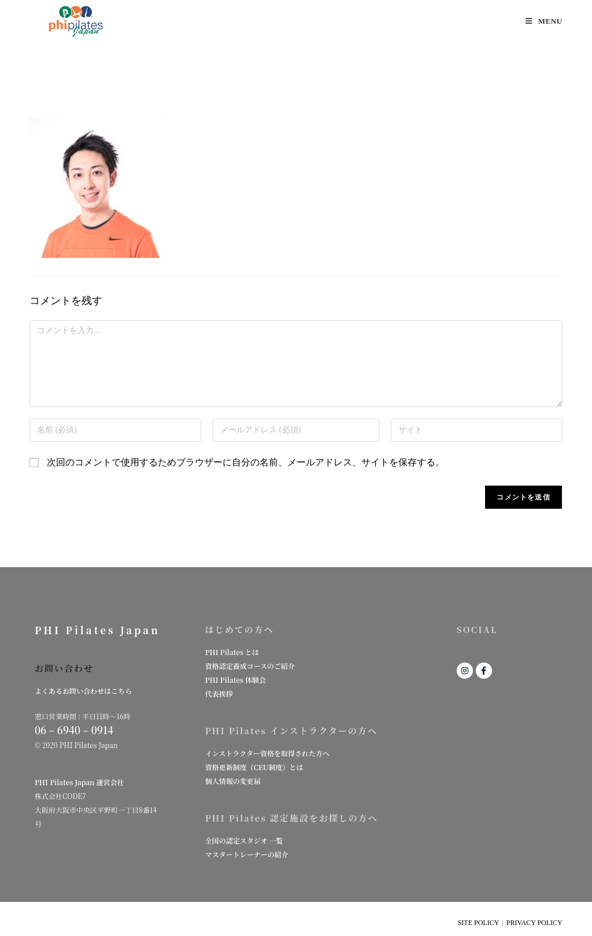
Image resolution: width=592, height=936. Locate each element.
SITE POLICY (479, 923)
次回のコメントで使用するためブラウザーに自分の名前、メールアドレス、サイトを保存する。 (246, 462)
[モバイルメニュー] (544, 21)
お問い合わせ (64, 668)
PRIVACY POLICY (534, 923)
